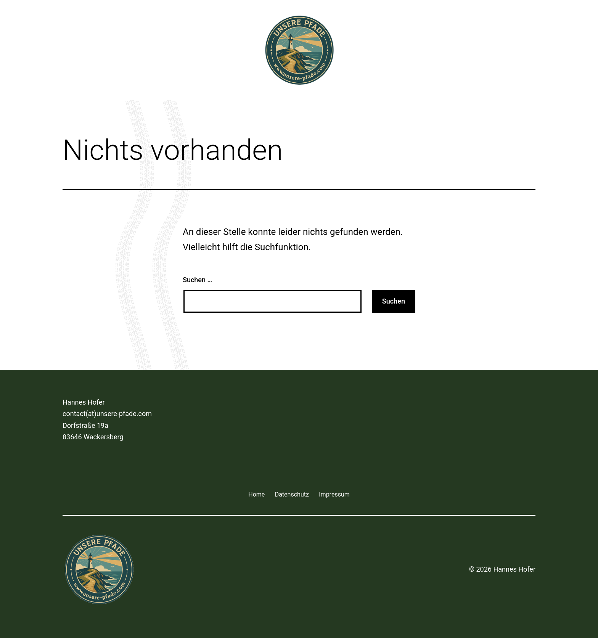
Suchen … (197, 280)
